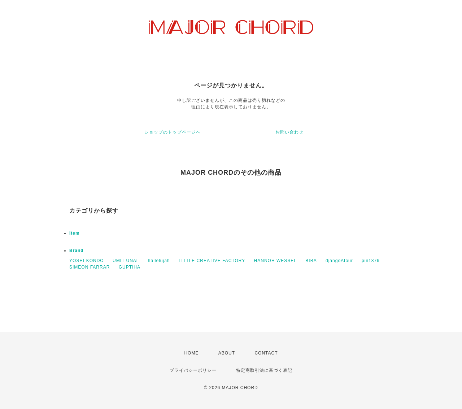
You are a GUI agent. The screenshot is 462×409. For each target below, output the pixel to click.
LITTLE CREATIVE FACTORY (212, 260)
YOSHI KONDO (86, 260)
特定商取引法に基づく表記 (264, 370)
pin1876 (371, 260)
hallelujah (159, 260)
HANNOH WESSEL (275, 260)
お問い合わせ (289, 132)
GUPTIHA (129, 267)
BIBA (311, 260)
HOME (191, 353)
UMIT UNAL (126, 260)
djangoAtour (339, 260)
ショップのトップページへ (172, 132)
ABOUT (226, 353)
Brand (76, 250)
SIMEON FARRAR (89, 267)
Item (74, 233)
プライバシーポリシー (193, 370)
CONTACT (266, 353)
